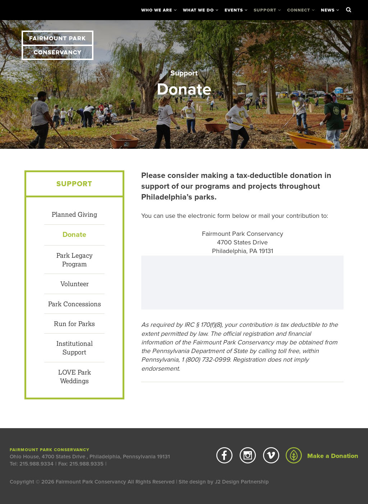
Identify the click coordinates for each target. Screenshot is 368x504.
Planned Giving (74, 214)
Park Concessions (74, 304)
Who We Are (156, 10)
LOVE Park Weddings (74, 376)
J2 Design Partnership (242, 481)
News (328, 10)
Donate (74, 234)
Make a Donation (322, 456)
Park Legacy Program (74, 259)
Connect (298, 10)
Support (265, 10)
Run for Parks (74, 323)
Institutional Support (74, 347)
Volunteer (74, 284)
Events (234, 10)
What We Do (198, 10)
